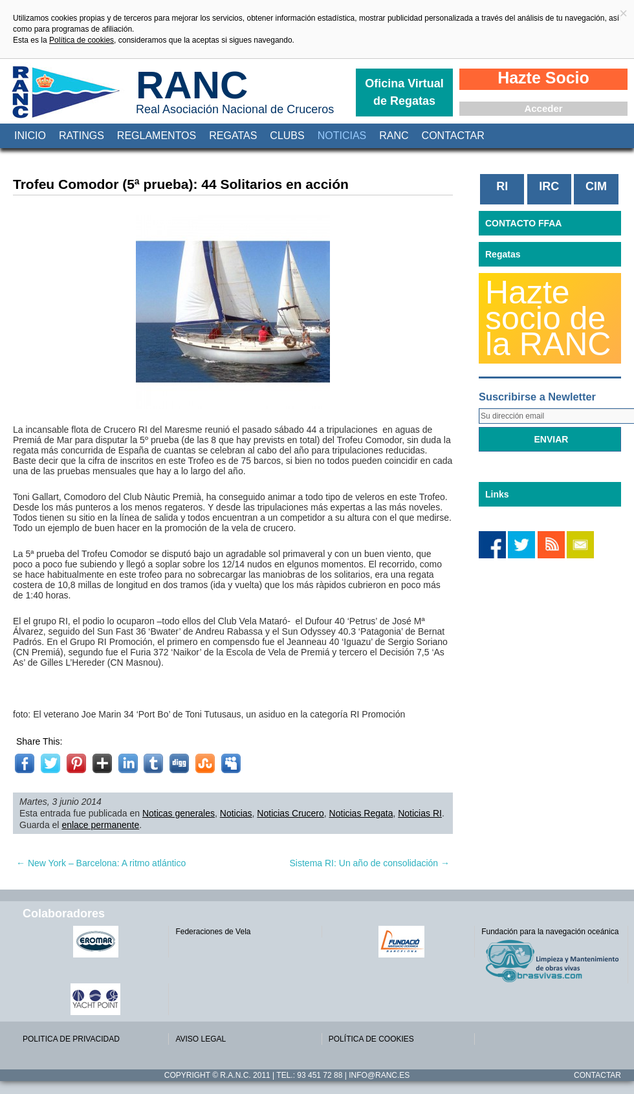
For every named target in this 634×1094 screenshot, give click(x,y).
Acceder (543, 108)
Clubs (287, 135)
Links (497, 494)
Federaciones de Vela (212, 931)
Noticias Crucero (290, 813)
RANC (192, 85)
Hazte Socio (543, 78)
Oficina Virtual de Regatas (404, 92)
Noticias (342, 135)
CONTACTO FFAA (523, 223)
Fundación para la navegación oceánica (549, 931)
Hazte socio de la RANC (548, 318)
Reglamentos (156, 135)
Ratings (81, 135)
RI (502, 186)
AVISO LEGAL (200, 1039)
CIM (596, 186)
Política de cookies (81, 40)
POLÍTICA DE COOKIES (371, 1039)
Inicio (30, 135)
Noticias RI (420, 813)
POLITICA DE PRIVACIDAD (71, 1039)
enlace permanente (100, 825)
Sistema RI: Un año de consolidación (370, 863)
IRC (549, 186)
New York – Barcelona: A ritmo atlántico (101, 863)
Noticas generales (178, 813)
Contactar (453, 135)
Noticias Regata (361, 813)
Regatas (233, 135)
